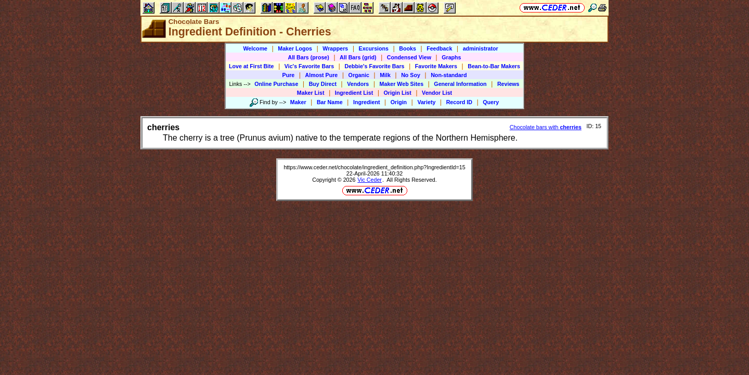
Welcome (255, 48)
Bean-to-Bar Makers (494, 66)
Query (491, 102)
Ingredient (366, 102)
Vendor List (437, 93)
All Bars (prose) (308, 57)
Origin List (397, 93)
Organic (358, 75)
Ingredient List (354, 93)
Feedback (439, 48)
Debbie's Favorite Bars (374, 66)
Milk (385, 75)
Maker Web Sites (402, 84)
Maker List (311, 93)
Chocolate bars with (546, 127)
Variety (426, 102)
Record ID (459, 102)
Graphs (451, 57)
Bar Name (330, 102)
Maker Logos (295, 48)
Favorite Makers (436, 66)
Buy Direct (323, 84)
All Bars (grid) (358, 57)
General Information (460, 84)
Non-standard (449, 75)
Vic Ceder (369, 180)
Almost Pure (321, 75)
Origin (399, 102)
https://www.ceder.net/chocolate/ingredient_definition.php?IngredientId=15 (374, 167)
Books (407, 48)
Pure (288, 75)
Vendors (358, 84)
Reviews (508, 84)
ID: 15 (594, 126)
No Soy (410, 75)
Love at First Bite (251, 66)
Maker (298, 102)
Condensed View (409, 57)
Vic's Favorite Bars (309, 66)
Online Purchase (276, 84)
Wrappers (335, 48)
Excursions (374, 48)
